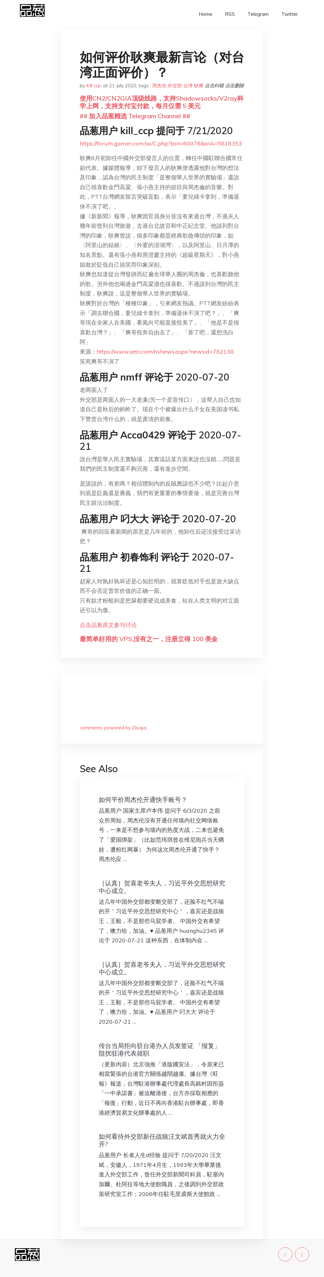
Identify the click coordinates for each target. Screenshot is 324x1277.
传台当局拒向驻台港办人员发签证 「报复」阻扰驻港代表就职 (160, 1049)
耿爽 (198, 86)
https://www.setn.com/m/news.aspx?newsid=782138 (165, 351)
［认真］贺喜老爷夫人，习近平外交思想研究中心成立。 (162, 887)
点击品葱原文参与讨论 (108, 625)
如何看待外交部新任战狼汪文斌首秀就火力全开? (162, 1140)
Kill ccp (93, 86)
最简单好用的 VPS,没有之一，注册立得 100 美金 (149, 639)
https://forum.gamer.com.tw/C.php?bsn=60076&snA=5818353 (161, 143)
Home (205, 14)
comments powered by (113, 728)
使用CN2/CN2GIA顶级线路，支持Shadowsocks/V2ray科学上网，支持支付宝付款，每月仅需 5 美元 (162, 102)
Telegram (258, 14)
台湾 (188, 86)
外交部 (175, 86)
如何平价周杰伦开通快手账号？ (143, 799)
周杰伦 (159, 86)
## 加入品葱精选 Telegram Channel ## (135, 116)
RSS (230, 14)
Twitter (289, 14)
